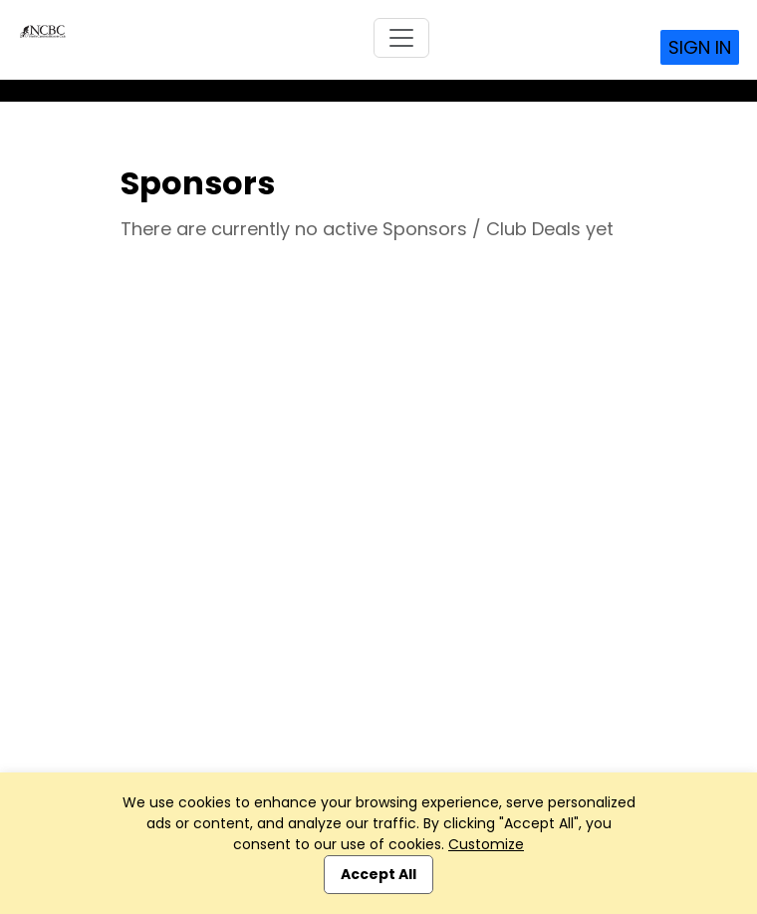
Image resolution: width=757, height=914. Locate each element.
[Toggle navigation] (401, 38)
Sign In (699, 47)
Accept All (378, 874)
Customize (486, 844)
